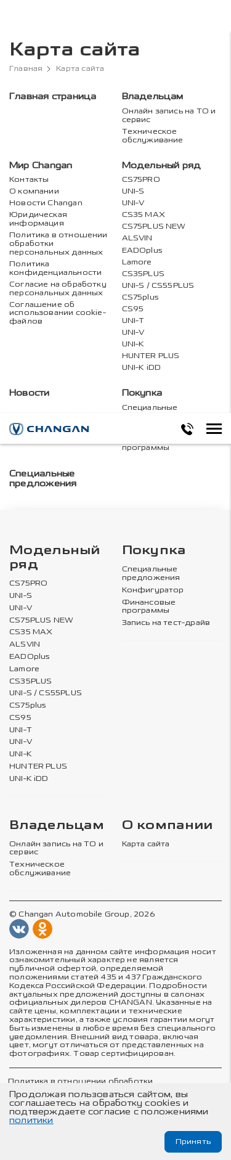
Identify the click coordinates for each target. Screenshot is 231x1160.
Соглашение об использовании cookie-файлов (57, 313)
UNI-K (133, 344)
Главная (26, 69)
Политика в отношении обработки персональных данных (58, 243)
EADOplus (142, 251)
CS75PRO (141, 180)
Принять (193, 1141)
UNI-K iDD (141, 368)
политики (31, 1120)
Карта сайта (146, 843)
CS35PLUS (143, 274)
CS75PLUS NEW (154, 227)
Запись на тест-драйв (166, 623)
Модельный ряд (161, 165)
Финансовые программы (149, 444)
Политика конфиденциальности (55, 268)
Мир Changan (40, 165)
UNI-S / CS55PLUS (158, 286)
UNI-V (133, 203)
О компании (34, 191)
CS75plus (140, 297)
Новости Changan (46, 203)
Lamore (137, 262)
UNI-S (133, 191)
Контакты (29, 180)
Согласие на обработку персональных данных (58, 288)
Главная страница (52, 96)
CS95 (133, 309)
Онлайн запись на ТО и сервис (169, 115)
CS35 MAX (143, 215)
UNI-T (133, 321)
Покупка (142, 393)
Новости (29, 393)
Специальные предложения (151, 412)
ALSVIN (137, 238)
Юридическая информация (38, 219)
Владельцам (153, 96)
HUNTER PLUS (151, 356)
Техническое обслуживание (153, 136)
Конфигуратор (153, 590)
